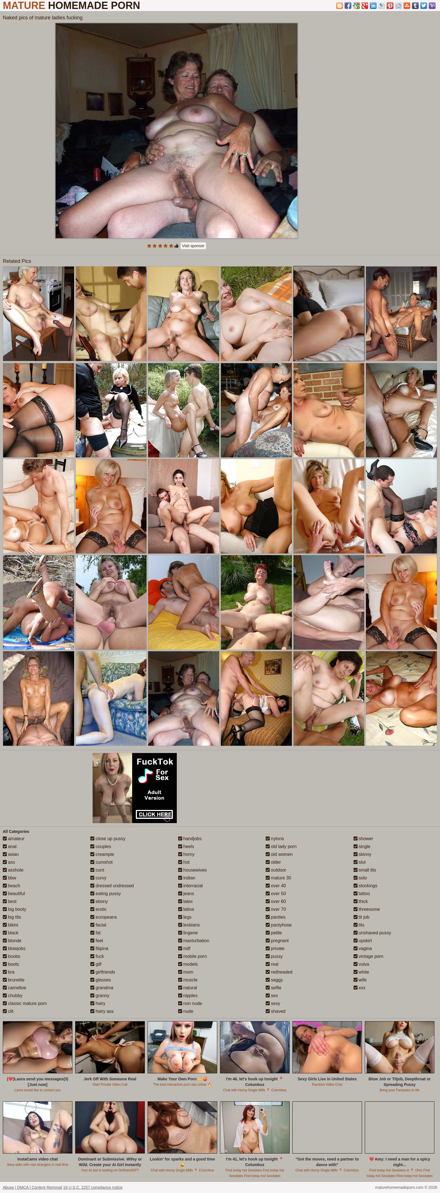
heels (186, 846)
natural (187, 987)
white (361, 972)
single (362, 846)
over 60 (276, 901)
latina (186, 909)
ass (9, 862)
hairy (97, 1003)
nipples (188, 995)
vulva (361, 964)
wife (360, 979)
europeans (103, 917)
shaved (275, 1011)
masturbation (193, 940)
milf (184, 948)
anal (10, 846)
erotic (98, 909)
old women (279, 854)
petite (274, 932)
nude (185, 1011)
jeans (186, 893)
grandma (101, 987)
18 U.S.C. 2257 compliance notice (93, 1187)
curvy (98, 877)
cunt (97, 870)
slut (360, 862)
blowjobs (14, 948)
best (10, 901)
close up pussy (107, 838)
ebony (99, 901)
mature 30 (278, 877)
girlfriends (102, 972)
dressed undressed (112, 885)
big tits (12, 917)
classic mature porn (25, 1003)
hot (184, 862)
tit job (362, 917)
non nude (190, 1003)
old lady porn (281, 846)
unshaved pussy (372, 932)
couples (100, 846)
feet (96, 940)
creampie (102, 854)
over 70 (276, 909)
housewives (192, 870)
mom (185, 972)
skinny (363, 854)
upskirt (363, 940)
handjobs (189, 838)
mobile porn (192, 956)
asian (11, 854)
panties (275, 917)
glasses (100, 979)
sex (272, 995)
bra (9, 972)
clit (8, 1011)
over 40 (276, 885)
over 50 (276, 893)
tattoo (362, 893)
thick (361, 901)
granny (99, 995)
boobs (11, 956)
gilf (95, 964)
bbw (9, 877)
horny (186, 854)
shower (363, 838)
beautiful (14, 893)
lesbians (189, 925)
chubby (12, 995)
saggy (274, 979)
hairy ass (101, 1011)
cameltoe (14, 987)
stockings (365, 885)
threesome (367, 909)
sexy (273, 1003)
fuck (97, 956)
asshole (13, 870)
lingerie (188, 932)
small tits (365, 870)
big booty (14, 909)
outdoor (276, 870)
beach (11, 885)
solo (360, 877)
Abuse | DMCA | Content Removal (32, 1187)
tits (359, 925)
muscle (188, 979)
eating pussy (105, 893)
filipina (99, 948)
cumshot (101, 862)
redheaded (279, 972)
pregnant (277, 940)
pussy (274, 956)
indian (186, 877)
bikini (10, 925)
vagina (363, 948)
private (275, 948)
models (188, 964)
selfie (273, 987)
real (272, 964)
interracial (190, 885)
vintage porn (369, 956)
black (11, 932)
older (273, 862)
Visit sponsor (193, 246)
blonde (12, 940)
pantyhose (279, 925)
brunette (13, 979)
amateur (13, 838)
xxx (359, 987)
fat (95, 932)
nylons (275, 838)
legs (185, 917)
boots (11, 964)
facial (98, 925)
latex (185, 901)
